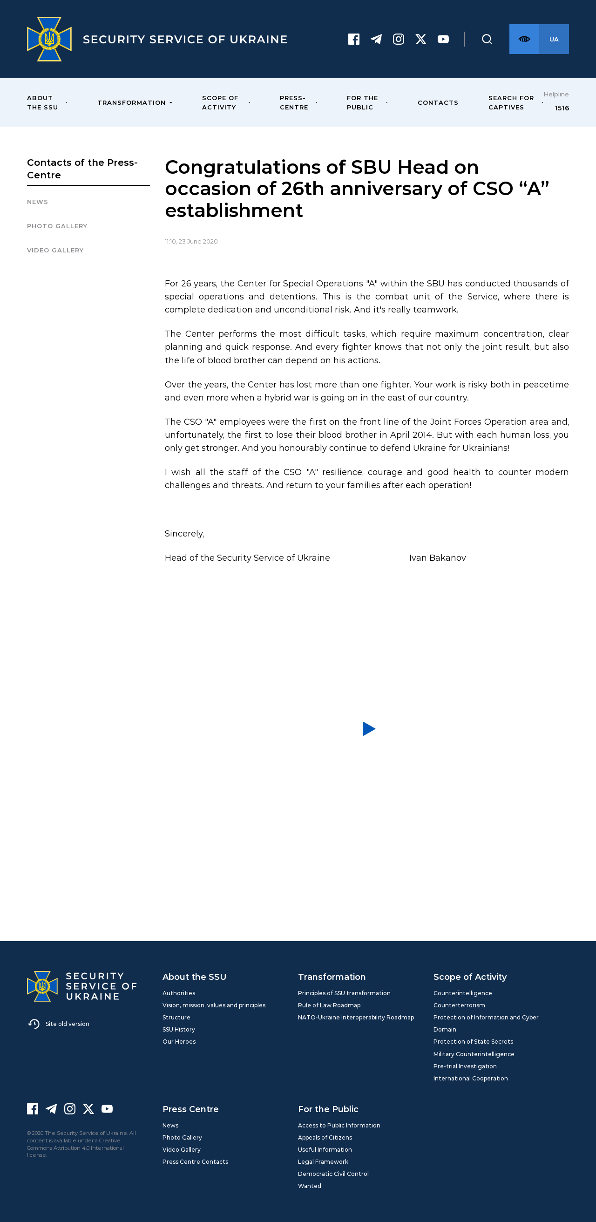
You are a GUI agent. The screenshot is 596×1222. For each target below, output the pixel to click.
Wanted (309, 1185)
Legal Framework (323, 1161)
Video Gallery (55, 250)
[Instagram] (398, 39)
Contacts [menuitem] (438, 102)
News (37, 201)
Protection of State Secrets (473, 1041)
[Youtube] (443, 39)
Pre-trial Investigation (465, 1066)
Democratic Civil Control (333, 1173)
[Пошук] (487, 39)
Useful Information (325, 1149)
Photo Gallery (182, 1137)
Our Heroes (179, 1041)
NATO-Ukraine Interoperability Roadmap (356, 1017)
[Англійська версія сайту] (554, 39)
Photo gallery (57, 226)
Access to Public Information (339, 1125)
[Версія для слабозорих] (524, 39)
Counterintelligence (462, 993)
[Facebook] (353, 39)
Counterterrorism (459, 1005)
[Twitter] (421, 39)
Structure (176, 1017)
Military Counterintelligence (474, 1054)
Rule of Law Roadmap (329, 1005)
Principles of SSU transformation (344, 993)
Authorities (179, 993)
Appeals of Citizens (325, 1137)
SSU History (179, 1029)
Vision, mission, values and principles (214, 1005)
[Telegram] (376, 39)
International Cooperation (470, 1078)
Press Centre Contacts (195, 1161)
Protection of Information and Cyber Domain (486, 1023)
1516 (562, 108)
